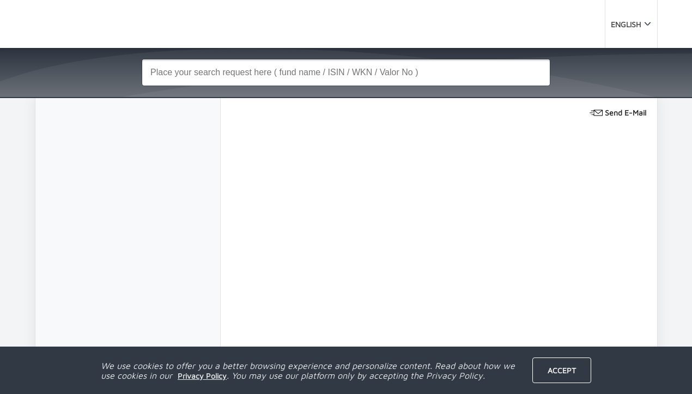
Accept (562, 370)
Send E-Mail (618, 111)
